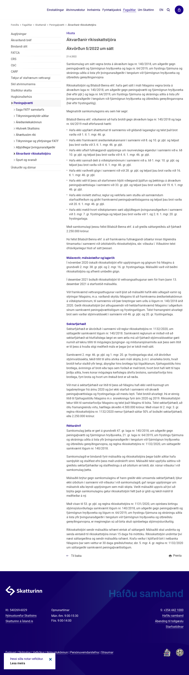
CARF (14, 71)
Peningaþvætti (56, 24)
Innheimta (93, 10)
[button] (70, 33)
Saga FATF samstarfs (30, 109)
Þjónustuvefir (179, 10)
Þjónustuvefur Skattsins (21, 615)
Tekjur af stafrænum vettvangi (30, 78)
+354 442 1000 (173, 610)
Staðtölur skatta (21, 90)
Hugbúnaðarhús (21, 96)
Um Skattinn (146, 10)
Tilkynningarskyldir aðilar (32, 116)
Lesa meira (17, 663)
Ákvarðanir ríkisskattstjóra (82, 24)
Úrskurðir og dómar (23, 167)
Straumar (107, 652)
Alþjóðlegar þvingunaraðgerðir (35, 147)
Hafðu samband (172, 615)
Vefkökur (38, 652)
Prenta (177, 555)
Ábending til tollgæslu (169, 621)
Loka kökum (50, 659)
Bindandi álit (19, 46)
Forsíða (15, 24)
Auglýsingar (18, 34)
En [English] (161, 10)
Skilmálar (24, 652)
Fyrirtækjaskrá (111, 10)
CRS (13, 59)
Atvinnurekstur (75, 10)
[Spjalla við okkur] (174, 660)
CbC (13, 65)
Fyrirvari (11, 652)
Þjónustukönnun (57, 652)
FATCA (15, 52)
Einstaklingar (55, 10)
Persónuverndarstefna (84, 652)
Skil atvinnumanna (23, 84)
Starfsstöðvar (174, 626)
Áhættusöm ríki (26, 135)
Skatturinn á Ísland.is (19, 621)
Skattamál (40, 24)
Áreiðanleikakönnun (29, 122)
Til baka (76, 556)
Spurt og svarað (26, 160)
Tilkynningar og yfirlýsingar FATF (37, 141)
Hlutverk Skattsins (27, 128)
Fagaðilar (27, 24)
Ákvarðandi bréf (21, 40)
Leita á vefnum (168, 10)
